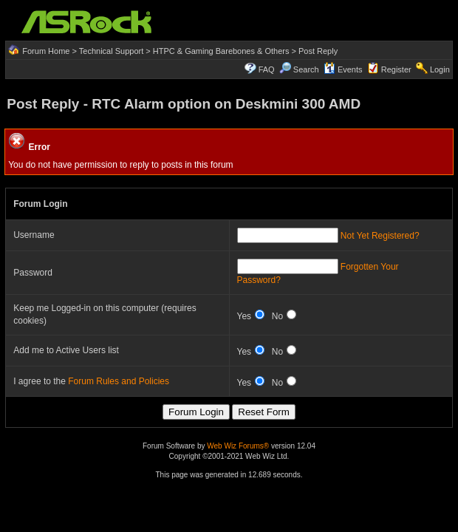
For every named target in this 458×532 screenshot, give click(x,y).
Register (396, 69)
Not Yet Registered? (380, 236)
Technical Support (111, 51)
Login (440, 69)
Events (343, 69)
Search (306, 69)
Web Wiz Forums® (238, 446)
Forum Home (45, 51)
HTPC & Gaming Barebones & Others (221, 51)
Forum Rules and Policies (118, 381)
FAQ (267, 69)
